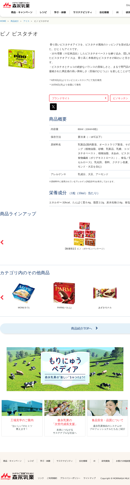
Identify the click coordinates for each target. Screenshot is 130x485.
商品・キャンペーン (21, 12)
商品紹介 (15, 21)
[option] (23, 295)
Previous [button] (1, 242)
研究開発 (106, 460)
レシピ (43, 12)
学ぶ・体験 (60, 12)
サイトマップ (89, 478)
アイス (26, 21)
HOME (3, 21)
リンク (41, 478)
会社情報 (104, 12)
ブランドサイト (61, 98)
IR (117, 12)
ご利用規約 (52, 478)
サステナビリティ (82, 12)
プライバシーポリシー (70, 478)
